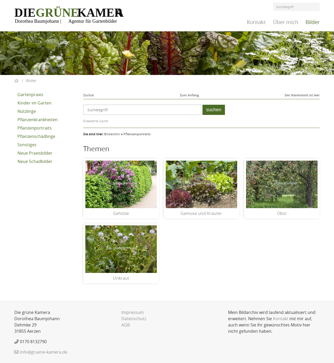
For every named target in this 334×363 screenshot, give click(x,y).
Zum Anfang (189, 95)
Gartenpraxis (30, 94)
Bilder (313, 22)
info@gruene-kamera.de (43, 352)
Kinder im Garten (34, 103)
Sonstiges (27, 145)
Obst (282, 213)
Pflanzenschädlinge (36, 136)
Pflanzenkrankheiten (37, 119)
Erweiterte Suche (95, 121)
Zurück (88, 95)
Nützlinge (26, 111)
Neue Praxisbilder (34, 153)
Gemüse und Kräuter (201, 213)
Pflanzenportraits (34, 128)
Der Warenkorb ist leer (302, 95)
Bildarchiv (112, 134)
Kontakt (256, 22)
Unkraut (121, 278)
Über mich (285, 22)
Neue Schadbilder (34, 161)
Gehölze (121, 213)
